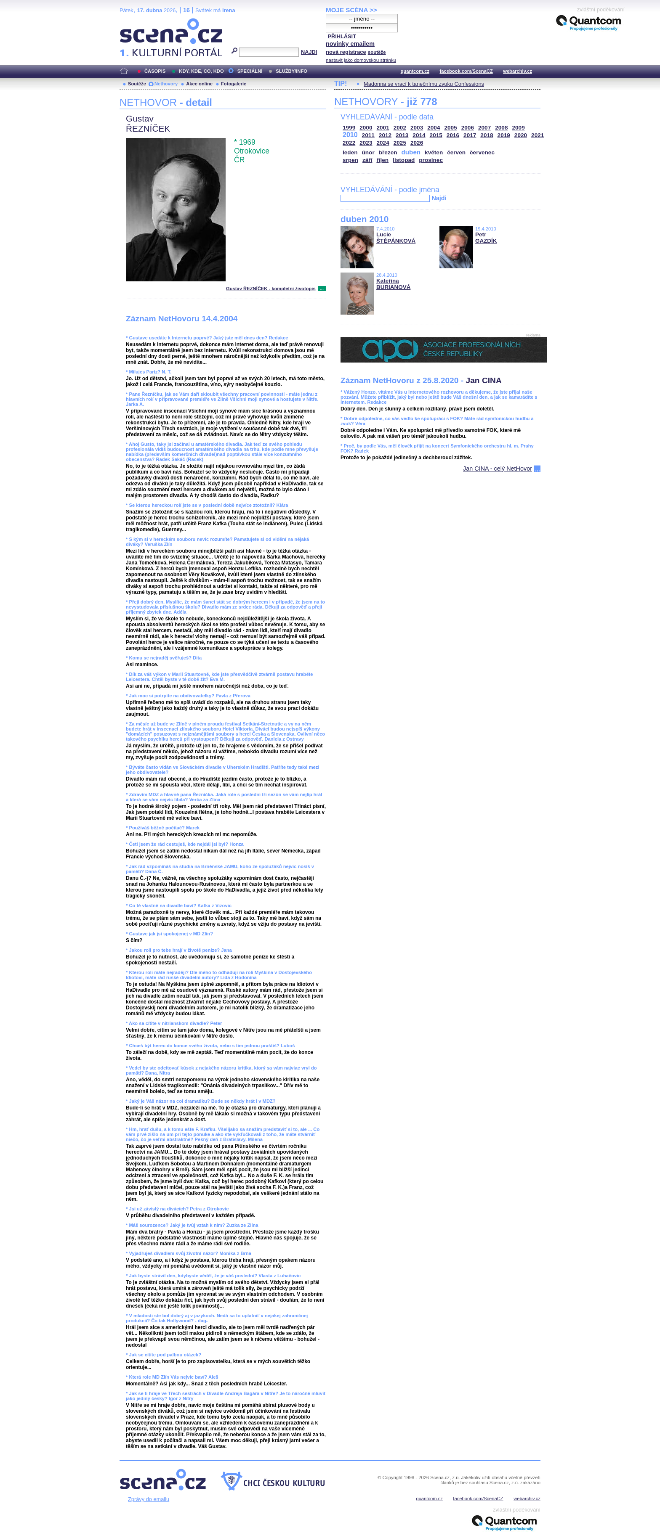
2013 (402, 135)
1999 (349, 127)
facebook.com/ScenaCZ (466, 71)
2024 (383, 143)
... (322, 288)
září (367, 160)
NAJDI (309, 52)
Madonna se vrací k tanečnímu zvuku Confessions (424, 84)
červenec (482, 152)
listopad (404, 160)
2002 (400, 127)
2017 (469, 135)
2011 (368, 135)
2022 (349, 143)
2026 (416, 143)
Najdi (438, 198)
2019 (504, 135)
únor (368, 152)
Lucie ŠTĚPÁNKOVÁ (395, 237)
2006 (467, 127)
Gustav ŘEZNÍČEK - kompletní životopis (271, 288)
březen (388, 152)
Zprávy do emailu (148, 1499)
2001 (383, 127)
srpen (350, 160)
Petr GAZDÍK (486, 237)
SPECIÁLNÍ (250, 71)
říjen (382, 160)
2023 (365, 143)
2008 (501, 127)
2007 (484, 127)
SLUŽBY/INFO (291, 71)
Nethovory (166, 83)
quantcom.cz (415, 71)
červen (456, 152)
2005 (450, 127)
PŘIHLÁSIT (341, 36)
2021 (537, 135)
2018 (486, 135)
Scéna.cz (134, 21)
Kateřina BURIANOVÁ (393, 284)
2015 (436, 135)
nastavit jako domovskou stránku (361, 60)
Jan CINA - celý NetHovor (497, 468)
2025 (400, 143)
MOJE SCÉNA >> (351, 9)
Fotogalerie (233, 83)
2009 (518, 127)
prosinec (431, 160)
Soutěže (137, 83)
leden (350, 152)
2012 (385, 135)
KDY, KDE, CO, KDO (201, 71)
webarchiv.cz (517, 71)
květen (434, 152)
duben (411, 152)
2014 (418, 135)
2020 (520, 135)
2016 (453, 135)
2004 (433, 127)
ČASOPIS (154, 71)
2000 (365, 127)
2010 (350, 134)
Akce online (199, 83)
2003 (416, 127)
